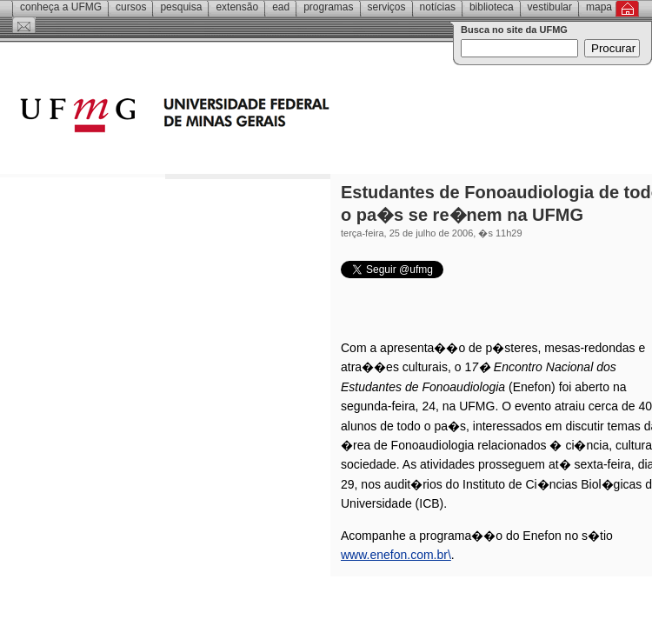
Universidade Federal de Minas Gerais (274, 117)
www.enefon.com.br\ (396, 555)
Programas (328, 7)
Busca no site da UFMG (514, 29)
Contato (24, 25)
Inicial (627, 9)
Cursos (131, 7)
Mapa (599, 7)
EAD (280, 7)
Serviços (387, 7)
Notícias (438, 7)
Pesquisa (181, 7)
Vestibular (550, 7)
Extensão (237, 7)
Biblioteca (491, 7)
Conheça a (61, 7)
